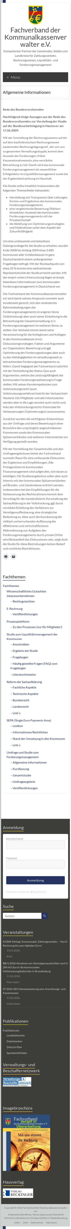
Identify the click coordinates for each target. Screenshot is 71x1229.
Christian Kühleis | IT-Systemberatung (48, 1218)
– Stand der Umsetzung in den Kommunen (37, 738)
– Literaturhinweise (23, 674)
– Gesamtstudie (20, 775)
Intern (17, 1222)
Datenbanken (14, 1041)
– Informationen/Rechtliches (29, 732)
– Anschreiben (19, 644)
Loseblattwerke (16, 1035)
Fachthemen (11, 586)
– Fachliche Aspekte (23, 687)
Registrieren (39, 891)
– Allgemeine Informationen (28, 762)
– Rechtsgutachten (22, 601)
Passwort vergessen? (18, 891)
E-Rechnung (15, 608)
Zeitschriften (14, 1047)
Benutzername (14, 838)
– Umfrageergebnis (22, 781)
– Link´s (15, 713)
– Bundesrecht (19, 700)
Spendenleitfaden (17, 1052)
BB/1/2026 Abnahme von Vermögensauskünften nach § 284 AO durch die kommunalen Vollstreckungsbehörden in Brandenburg (35, 967)
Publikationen (11, 1030)
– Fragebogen (19, 657)
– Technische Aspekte (24, 693)
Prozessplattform (18, 621)
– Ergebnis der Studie (24, 650)
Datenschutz (36, 1222)
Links (25, 1222)
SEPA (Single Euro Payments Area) (29, 720)
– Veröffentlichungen (24, 614)
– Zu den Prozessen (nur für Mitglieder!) (36, 627)
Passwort (11, 858)
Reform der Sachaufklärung (24, 682)
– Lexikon (16, 726)
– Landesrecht (19, 706)
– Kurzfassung (19, 769)
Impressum (51, 1222)
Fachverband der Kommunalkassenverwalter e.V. (35, 37)
